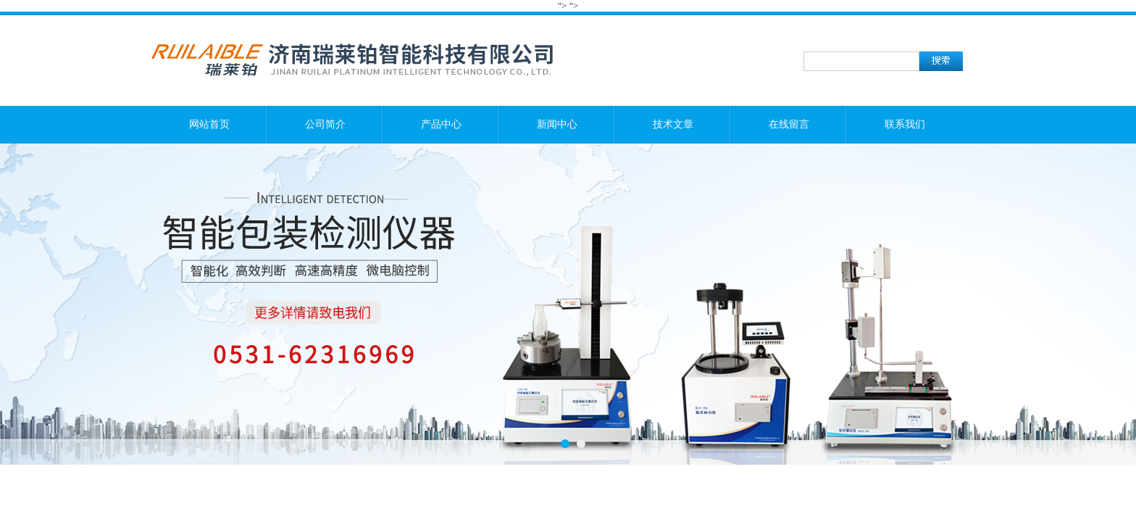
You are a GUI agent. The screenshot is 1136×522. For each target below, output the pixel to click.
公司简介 (325, 124)
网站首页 (209, 124)
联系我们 (905, 124)
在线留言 (789, 124)
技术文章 (673, 124)
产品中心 (441, 124)
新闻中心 (557, 124)
